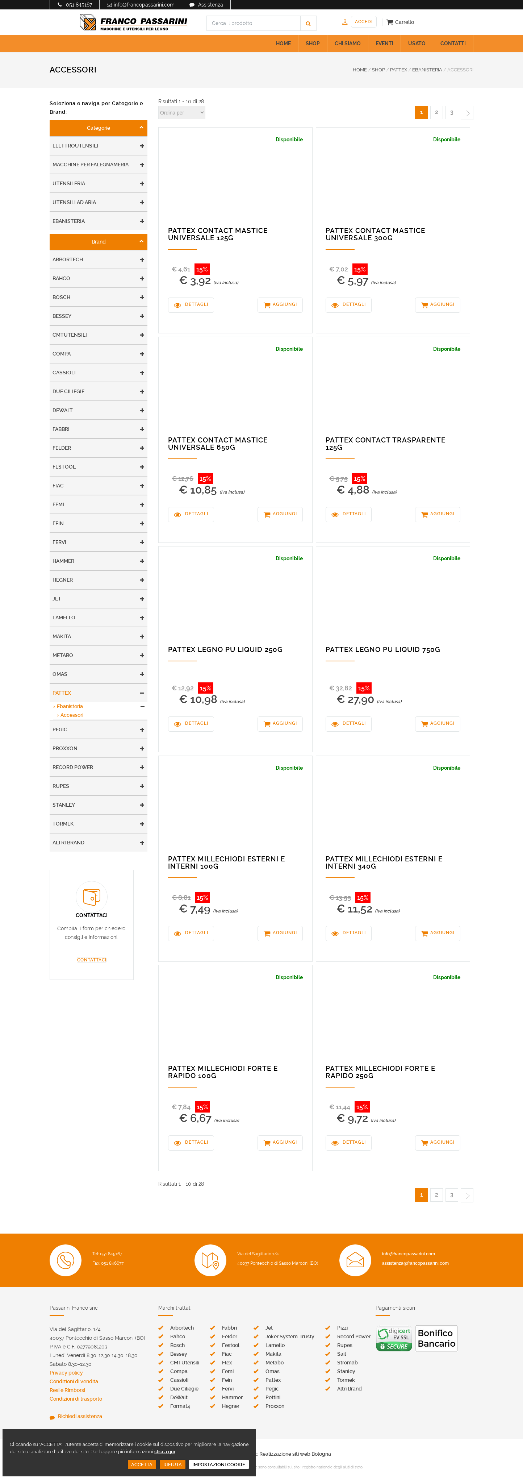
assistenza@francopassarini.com (415, 1263)
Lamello (64, 617)
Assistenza (210, 5)
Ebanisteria (69, 221)
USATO (417, 43)
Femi (58, 504)
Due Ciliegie (68, 391)
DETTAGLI (196, 304)
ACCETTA (141, 1464)
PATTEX (398, 69)
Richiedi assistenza (80, 1416)
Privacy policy (66, 1373)
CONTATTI (453, 43)
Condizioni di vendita (74, 1381)
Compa (62, 354)
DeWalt (63, 410)
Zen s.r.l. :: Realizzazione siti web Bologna (283, 1454)
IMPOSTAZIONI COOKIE (218, 1464)
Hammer (63, 561)
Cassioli (64, 372)
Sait (341, 1354)
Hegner (63, 580)
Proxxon (65, 748)
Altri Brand (68, 842)
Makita (62, 636)
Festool (64, 467)
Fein (58, 523)
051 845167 (79, 5)
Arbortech (68, 259)
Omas (60, 674)
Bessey (62, 316)
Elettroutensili (75, 146)
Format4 (180, 1406)
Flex (227, 1362)
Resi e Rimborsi (67, 1390)
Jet (57, 599)
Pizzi (342, 1328)
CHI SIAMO (348, 43)
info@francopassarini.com (144, 5)
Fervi (59, 542)
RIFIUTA (172, 1464)
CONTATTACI (91, 960)
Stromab (347, 1362)
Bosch (61, 297)
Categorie (98, 128)
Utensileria (69, 183)
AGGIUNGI (285, 304)
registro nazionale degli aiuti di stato (332, 1467)
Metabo (63, 655)
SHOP (313, 43)
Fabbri (61, 429)
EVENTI (384, 43)
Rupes (61, 786)
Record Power (73, 767)
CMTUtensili (70, 335)
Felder (62, 448)
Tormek (63, 824)
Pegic (60, 729)
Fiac (58, 486)
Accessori (71, 715)
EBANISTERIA (427, 69)
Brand (99, 242)
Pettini (272, 1397)
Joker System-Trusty (289, 1336)
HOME (283, 43)
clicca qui (164, 1451)
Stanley (64, 805)
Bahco (61, 278)
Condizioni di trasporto (76, 1399)
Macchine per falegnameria (91, 164)
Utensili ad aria (74, 202)
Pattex (62, 693)
